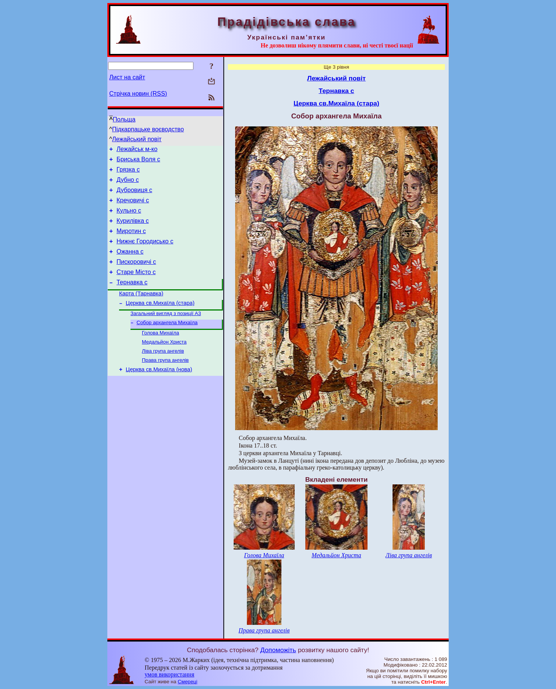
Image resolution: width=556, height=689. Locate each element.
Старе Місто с (135, 287)
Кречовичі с (132, 207)
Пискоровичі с (136, 275)
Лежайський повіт (137, 139)
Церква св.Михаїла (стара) (160, 321)
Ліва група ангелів (163, 373)
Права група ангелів (165, 383)
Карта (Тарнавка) (141, 310)
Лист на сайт (127, 77)
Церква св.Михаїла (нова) (159, 393)
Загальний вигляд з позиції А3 (165, 332)
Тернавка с (132, 298)
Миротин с (131, 241)
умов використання (169, 674)
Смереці (188, 681)
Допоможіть (278, 650)
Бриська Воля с (138, 161)
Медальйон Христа (164, 363)
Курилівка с (132, 230)
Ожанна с (129, 264)
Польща (124, 119)
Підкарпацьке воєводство (148, 129)
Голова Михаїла (160, 353)
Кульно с (128, 218)
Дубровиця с (134, 195)
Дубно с (127, 184)
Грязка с (128, 173)
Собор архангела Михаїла (167, 342)
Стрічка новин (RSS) (138, 93)
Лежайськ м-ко (136, 150)
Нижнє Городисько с (144, 252)
